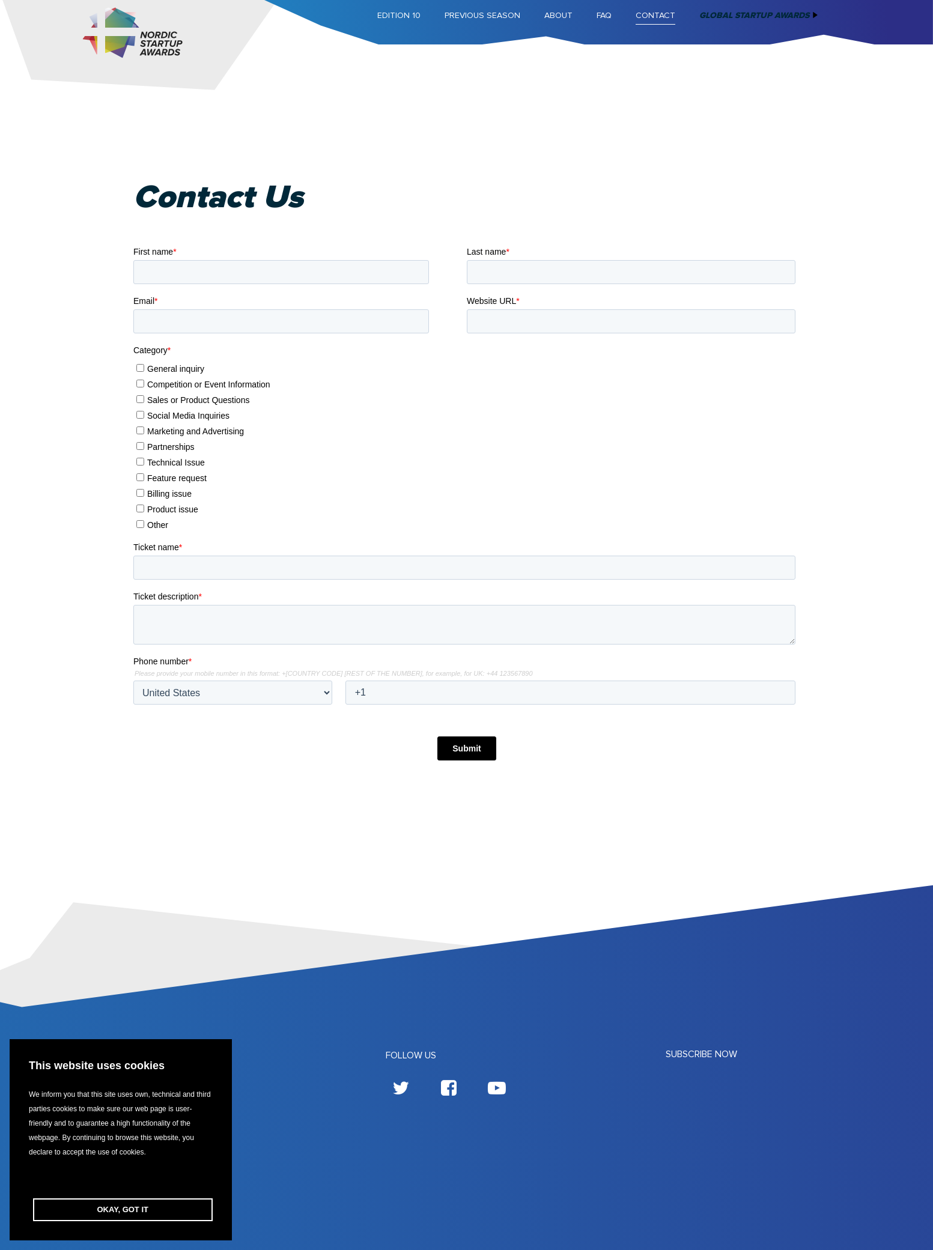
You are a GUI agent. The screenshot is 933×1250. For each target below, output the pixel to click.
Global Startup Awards (754, 15)
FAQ (604, 15)
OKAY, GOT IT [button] (122, 1209)
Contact (655, 15)
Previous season (482, 15)
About (558, 15)
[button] (121, 1178)
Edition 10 (399, 15)
